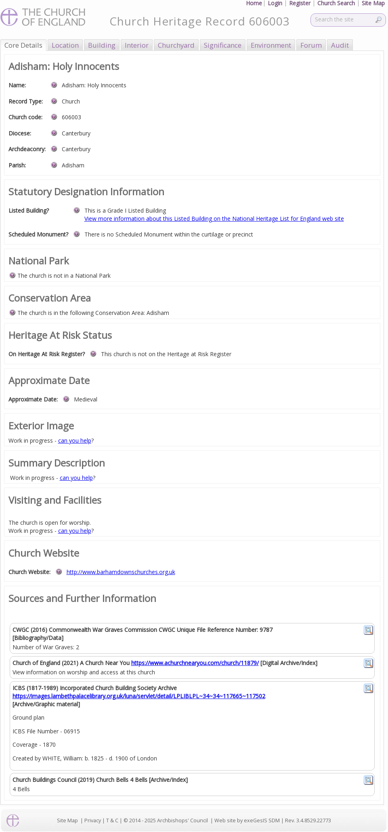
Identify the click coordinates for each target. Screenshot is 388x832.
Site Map (67, 820)
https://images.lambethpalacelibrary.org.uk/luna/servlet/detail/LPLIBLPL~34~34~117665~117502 (139, 696)
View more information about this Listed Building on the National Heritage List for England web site (214, 218)
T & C (112, 820)
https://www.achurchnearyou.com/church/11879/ (195, 663)
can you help (74, 440)
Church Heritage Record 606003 (199, 21)
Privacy (92, 820)
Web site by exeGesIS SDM (247, 820)
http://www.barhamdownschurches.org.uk (121, 572)
